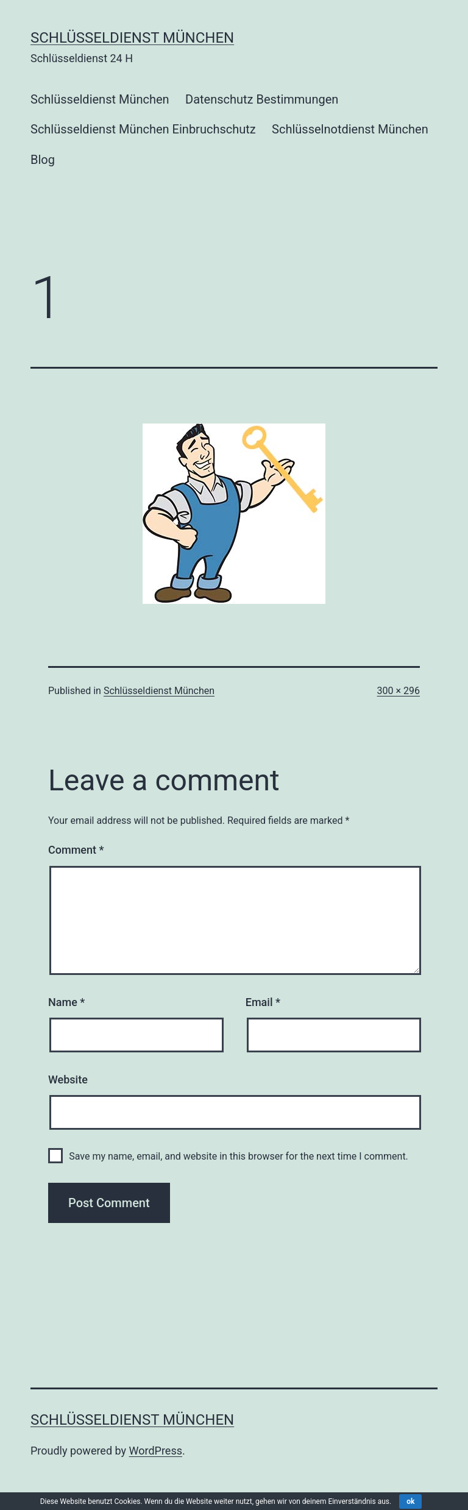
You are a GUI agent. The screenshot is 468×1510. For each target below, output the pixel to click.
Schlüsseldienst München (132, 37)
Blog (42, 159)
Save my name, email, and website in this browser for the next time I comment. (238, 1156)
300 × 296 (398, 691)
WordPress (155, 1450)
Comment (76, 849)
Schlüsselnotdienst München (350, 129)
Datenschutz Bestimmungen (261, 99)
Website (68, 1079)
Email (263, 1002)
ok (410, 1501)
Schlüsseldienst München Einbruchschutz (143, 129)
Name (66, 1002)
